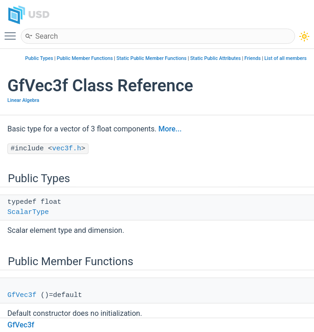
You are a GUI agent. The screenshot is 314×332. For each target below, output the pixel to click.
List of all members (285, 58)
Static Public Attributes (215, 58)
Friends (252, 58)
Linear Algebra (23, 100)
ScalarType (28, 212)
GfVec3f (21, 295)
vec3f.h (66, 149)
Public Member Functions (85, 58)
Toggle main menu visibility (12, 31)
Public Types (39, 58)
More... (169, 129)
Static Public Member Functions (152, 58)
